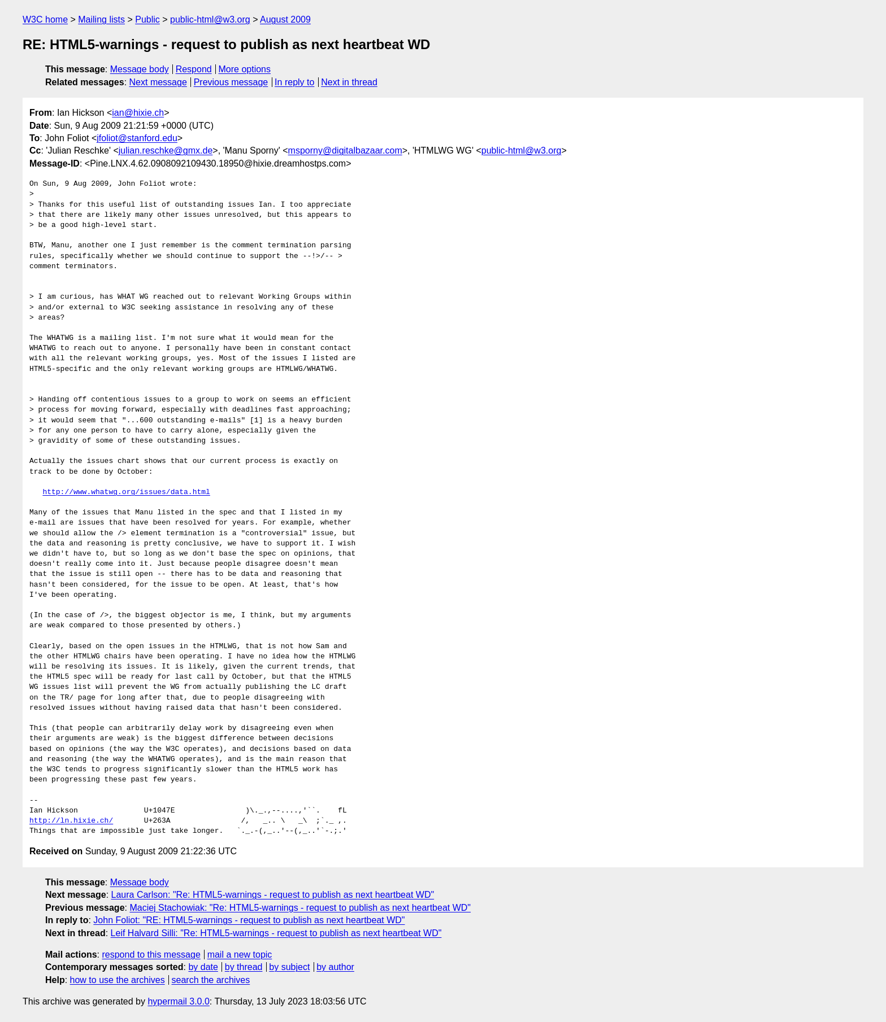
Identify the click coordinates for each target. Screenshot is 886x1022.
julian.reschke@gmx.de (166, 150)
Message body (139, 69)
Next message (158, 82)
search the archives (211, 980)
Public (147, 19)
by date (203, 967)
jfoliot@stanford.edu (137, 138)
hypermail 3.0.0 (178, 1001)
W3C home (45, 19)
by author (335, 967)
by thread (244, 967)
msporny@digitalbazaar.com (345, 150)
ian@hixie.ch (138, 112)
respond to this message (151, 954)
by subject (289, 967)
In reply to (294, 82)
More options (245, 69)
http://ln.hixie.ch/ (71, 821)
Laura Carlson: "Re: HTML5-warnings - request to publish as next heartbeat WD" (273, 894)
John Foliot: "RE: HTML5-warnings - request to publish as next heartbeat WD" (249, 920)
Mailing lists (101, 19)
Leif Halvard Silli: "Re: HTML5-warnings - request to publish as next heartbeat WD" (276, 933)
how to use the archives (117, 980)
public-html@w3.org (210, 19)
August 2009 (285, 19)
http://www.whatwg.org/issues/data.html (126, 492)
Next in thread (349, 82)
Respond (194, 69)
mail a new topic (239, 954)
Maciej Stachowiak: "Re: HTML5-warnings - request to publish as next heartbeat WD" (300, 907)
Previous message (231, 82)
